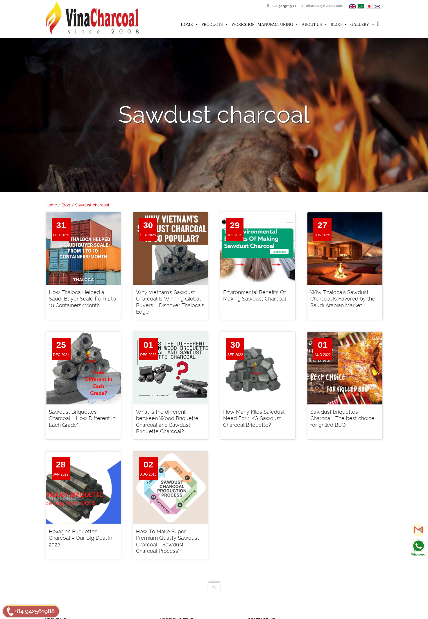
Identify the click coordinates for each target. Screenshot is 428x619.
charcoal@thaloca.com (322, 6)
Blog (66, 205)
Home (51, 205)
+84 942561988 (35, 611)
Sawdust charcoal (92, 205)
